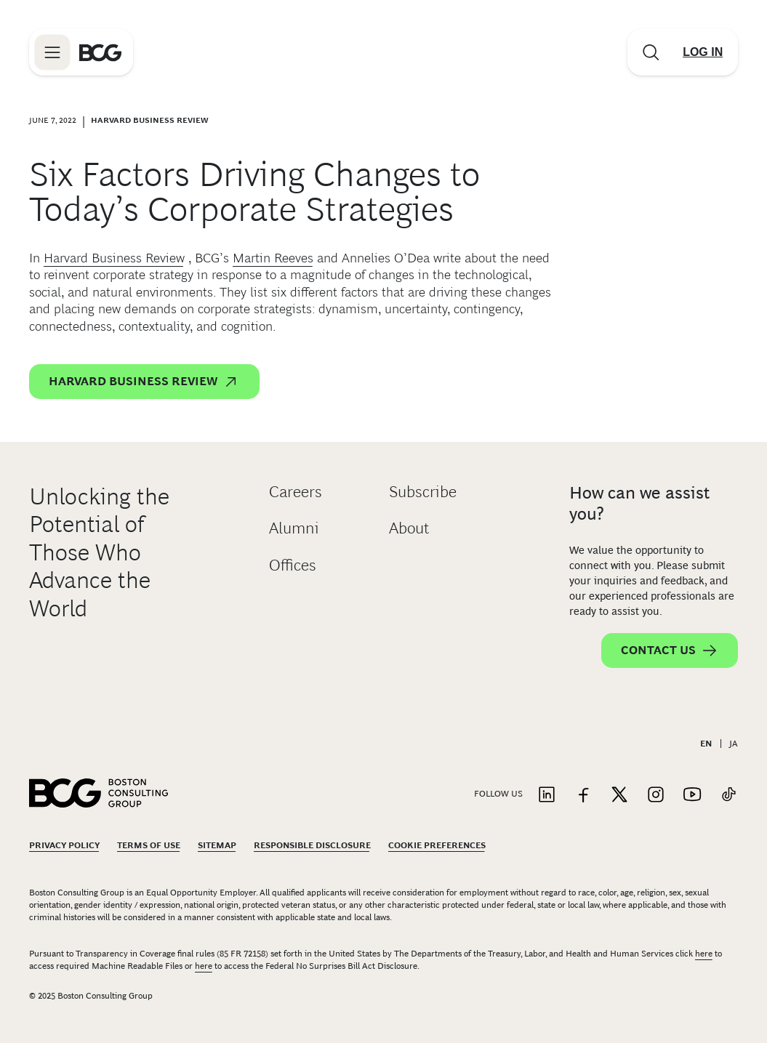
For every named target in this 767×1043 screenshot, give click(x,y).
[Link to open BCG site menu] (52, 52)
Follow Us (498, 794)
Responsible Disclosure (312, 845)
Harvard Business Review (114, 258)
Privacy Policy (64, 845)
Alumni (294, 528)
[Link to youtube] (692, 795)
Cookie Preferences (437, 845)
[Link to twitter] (619, 795)
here (703, 954)
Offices (292, 565)
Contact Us (669, 650)
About (409, 528)
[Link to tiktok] (728, 795)
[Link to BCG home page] (100, 52)
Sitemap (217, 845)
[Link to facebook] (583, 795)
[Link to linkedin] (546, 795)
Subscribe (423, 492)
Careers (295, 492)
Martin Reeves (273, 258)
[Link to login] (703, 52)
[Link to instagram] (655, 795)
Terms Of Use (148, 845)
